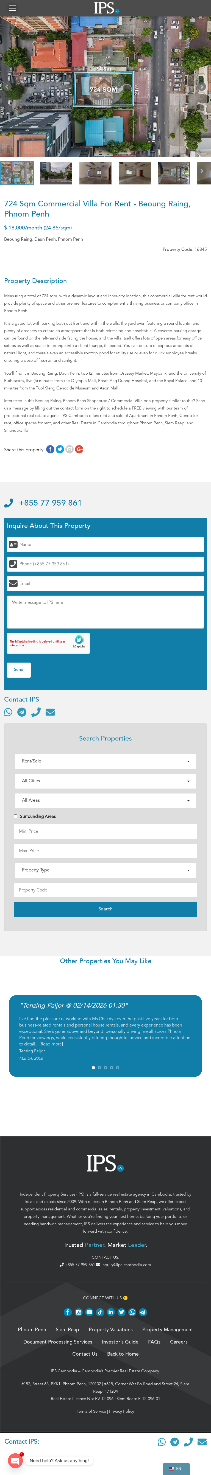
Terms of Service (91, 1411)
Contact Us (85, 1354)
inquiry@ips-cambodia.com (123, 1264)
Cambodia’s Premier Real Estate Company (120, 1371)
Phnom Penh (116, 1201)
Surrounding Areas (35, 816)
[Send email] (50, 712)
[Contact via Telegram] (21, 712)
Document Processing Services (57, 1342)
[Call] (36, 712)
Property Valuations (111, 1329)
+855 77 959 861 (43, 503)
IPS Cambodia (64, 1371)
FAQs (154, 1342)
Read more (51, 1044)
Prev (8, 87)
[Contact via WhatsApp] (8, 712)
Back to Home (123, 1354)
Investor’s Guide (120, 1342)
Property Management (167, 1329)
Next (202, 87)
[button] (12, 8)
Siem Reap (147, 1201)
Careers (179, 1342)
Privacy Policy (121, 1411)
